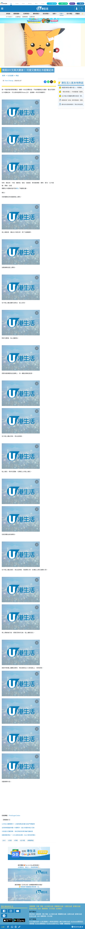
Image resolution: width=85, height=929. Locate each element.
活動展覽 (32, 906)
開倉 (41, 906)
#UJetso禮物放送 (40, 923)
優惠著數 (16, 13)
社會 (61, 13)
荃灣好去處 (76, 906)
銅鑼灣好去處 (58, 906)
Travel (16, 3)
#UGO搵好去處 (34, 921)
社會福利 (59, 908)
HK (11, 3)
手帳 (16, 840)
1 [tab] (40, 23)
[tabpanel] (42, 20)
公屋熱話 (18, 16)
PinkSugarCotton (14, 815)
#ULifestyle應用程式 (77, 921)
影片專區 (69, 13)
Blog (36, 3)
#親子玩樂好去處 (64, 921)
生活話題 (10, 75)
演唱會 (8, 13)
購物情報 (36, 13)
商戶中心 (72, 3)
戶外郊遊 (52, 908)
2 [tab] (42, 23)
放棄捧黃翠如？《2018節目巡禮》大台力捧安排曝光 (18, 835)
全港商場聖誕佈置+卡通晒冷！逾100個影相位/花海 (18, 827)
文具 (10, 840)
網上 (17, 188)
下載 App (81, 3)
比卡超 (23, 840)
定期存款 (32, 16)
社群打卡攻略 (64, 3)
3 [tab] (44, 23)
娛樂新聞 (25, 16)
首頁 (3, 75)
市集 (37, 906)
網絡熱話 (30, 840)
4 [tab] (45, 23)
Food (23, 3)
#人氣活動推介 (44, 921)
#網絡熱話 (67, 923)
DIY (4, 840)
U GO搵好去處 (52, 3)
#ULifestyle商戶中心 (52, 923)
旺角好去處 (33, 908)
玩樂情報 (26, 13)
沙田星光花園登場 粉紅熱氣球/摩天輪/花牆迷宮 (17, 831)
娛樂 (54, 13)
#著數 (61, 923)
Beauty (30, 3)
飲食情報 (45, 13)
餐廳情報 (45, 908)
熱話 (17, 75)
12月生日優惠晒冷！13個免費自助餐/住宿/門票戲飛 (18, 824)
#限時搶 (31, 923)
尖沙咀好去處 (48, 906)
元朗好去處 (68, 906)
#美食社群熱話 (54, 921)
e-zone (42, 3)
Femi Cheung (9, 80)
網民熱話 (32, 914)
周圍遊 (77, 13)
